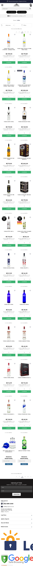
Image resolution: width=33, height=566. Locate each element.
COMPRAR (8, 62)
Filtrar (23, 25)
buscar (30, 8)
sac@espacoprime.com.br (8, 506)
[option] (16, 16)
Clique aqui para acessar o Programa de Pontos (16, 1)
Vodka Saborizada (22, 12)
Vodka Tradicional (11, 12)
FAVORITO (14, 34)
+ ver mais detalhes (8, 67)
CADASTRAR (16, 494)
